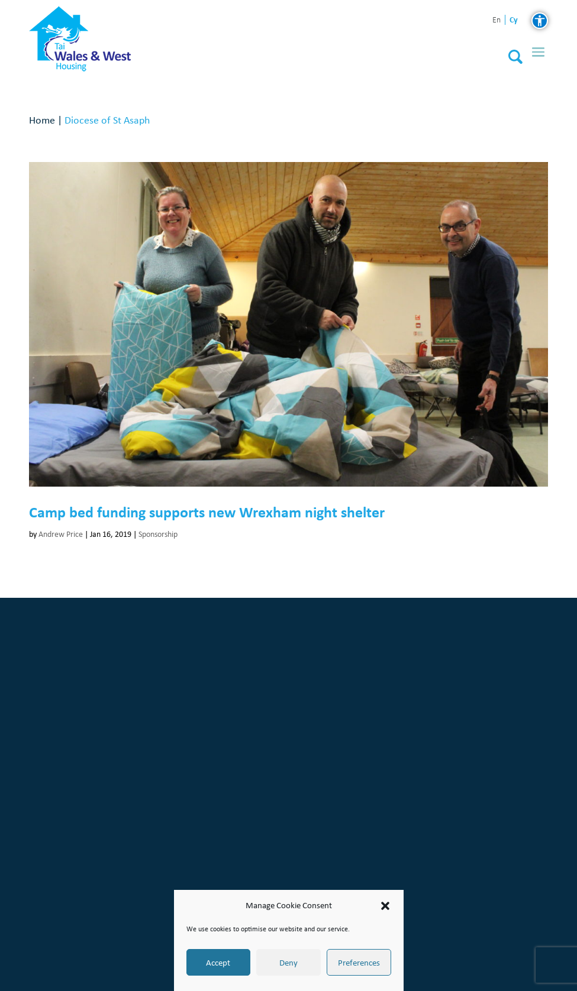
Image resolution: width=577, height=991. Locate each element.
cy (514, 20)
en (496, 20)
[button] (385, 906)
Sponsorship (158, 534)
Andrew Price (60, 534)
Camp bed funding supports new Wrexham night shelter (207, 512)
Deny (288, 962)
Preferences (359, 962)
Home (42, 120)
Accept (218, 962)
